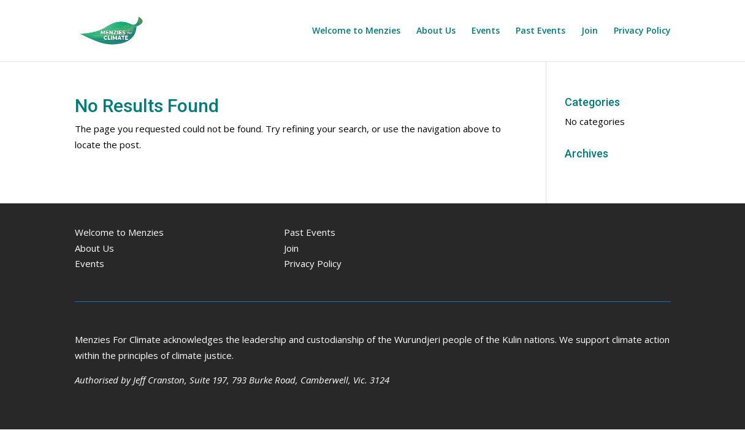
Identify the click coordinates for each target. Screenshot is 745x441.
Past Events (540, 31)
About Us (436, 31)
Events (486, 31)
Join (589, 31)
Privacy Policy (642, 31)
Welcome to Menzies (356, 31)
